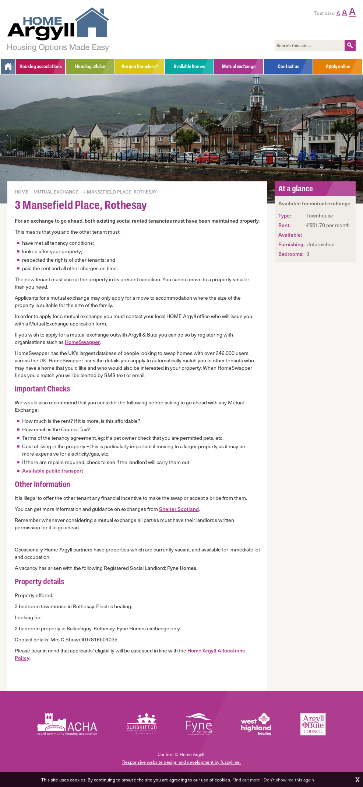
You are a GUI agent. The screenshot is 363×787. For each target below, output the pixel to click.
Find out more (246, 779)
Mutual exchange (56, 192)
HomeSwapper (82, 341)
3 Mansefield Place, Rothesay (120, 192)
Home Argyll (58, 29)
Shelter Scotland (179, 508)
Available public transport (52, 470)
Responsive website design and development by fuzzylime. (181, 762)
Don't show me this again (289, 779)
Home (22, 192)
